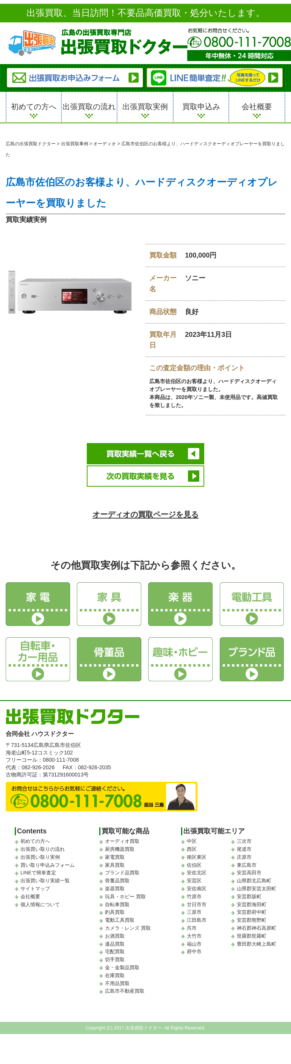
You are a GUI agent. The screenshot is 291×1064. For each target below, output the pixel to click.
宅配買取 (115, 949)
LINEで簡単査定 (38, 870)
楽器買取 (115, 886)
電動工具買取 (120, 918)
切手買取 (115, 957)
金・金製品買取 (122, 965)
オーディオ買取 (122, 839)
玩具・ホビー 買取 (125, 894)
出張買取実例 (145, 106)
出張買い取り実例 (40, 855)
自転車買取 (117, 902)
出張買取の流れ (89, 106)
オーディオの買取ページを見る (146, 512)
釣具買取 (115, 910)
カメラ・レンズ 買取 (128, 926)
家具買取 (115, 862)
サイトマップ (35, 886)
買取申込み (201, 106)
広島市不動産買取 (124, 989)
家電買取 (115, 855)
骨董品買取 (117, 878)
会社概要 (257, 106)
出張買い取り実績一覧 (45, 878)
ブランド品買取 (122, 870)
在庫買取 (115, 973)
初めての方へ (33, 106)
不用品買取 (117, 981)
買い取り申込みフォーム (47, 862)
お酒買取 (115, 934)
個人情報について (40, 902)
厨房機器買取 (120, 847)
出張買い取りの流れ (42, 847)
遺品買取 (115, 941)
